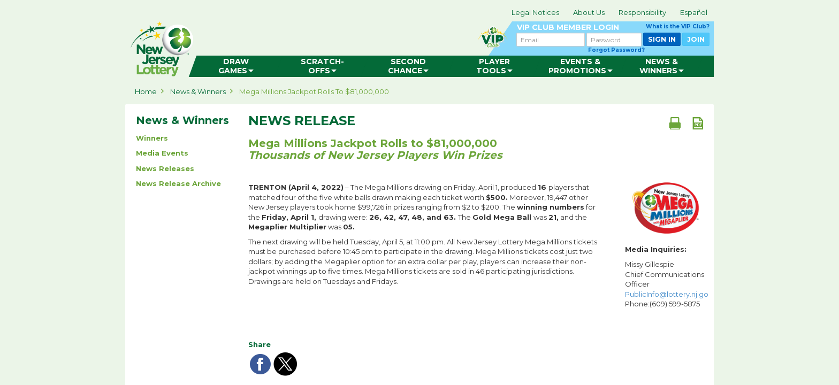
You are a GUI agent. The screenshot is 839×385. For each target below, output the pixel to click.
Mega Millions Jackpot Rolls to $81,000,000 (314, 91)
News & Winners (198, 91)
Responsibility (642, 12)
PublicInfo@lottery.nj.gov (668, 294)
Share (259, 344)
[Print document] (675, 123)
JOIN (696, 39)
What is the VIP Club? (678, 26)
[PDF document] (698, 123)
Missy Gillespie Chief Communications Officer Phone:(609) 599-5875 (666, 284)
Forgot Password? (616, 50)
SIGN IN (662, 39)
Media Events (162, 153)
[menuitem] (236, 66)
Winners (152, 138)
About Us (589, 12)
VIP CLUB (613, 28)
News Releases (165, 168)
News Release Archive (178, 183)
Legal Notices (535, 12)
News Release (301, 121)
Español (693, 12)
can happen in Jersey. (296, 46)
